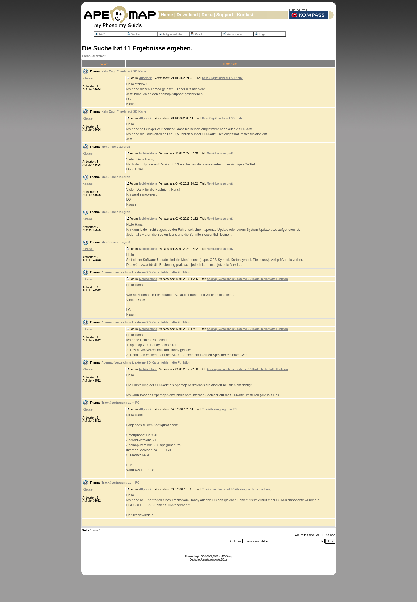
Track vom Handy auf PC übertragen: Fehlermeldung (236, 489)
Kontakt (245, 14)
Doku (207, 14)
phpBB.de (222, 559)
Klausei (88, 78)
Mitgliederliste (170, 34)
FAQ (100, 34)
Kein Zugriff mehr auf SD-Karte (124, 71)
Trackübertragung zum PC (120, 402)
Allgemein (145, 78)
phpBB (200, 556)
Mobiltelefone (148, 153)
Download (187, 14)
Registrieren (233, 34)
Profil (196, 34)
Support (224, 14)
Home (167, 14)
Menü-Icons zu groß (116, 146)
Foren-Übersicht (94, 56)
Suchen (134, 34)
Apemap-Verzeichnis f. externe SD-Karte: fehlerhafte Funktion (145, 272)
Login (260, 34)
